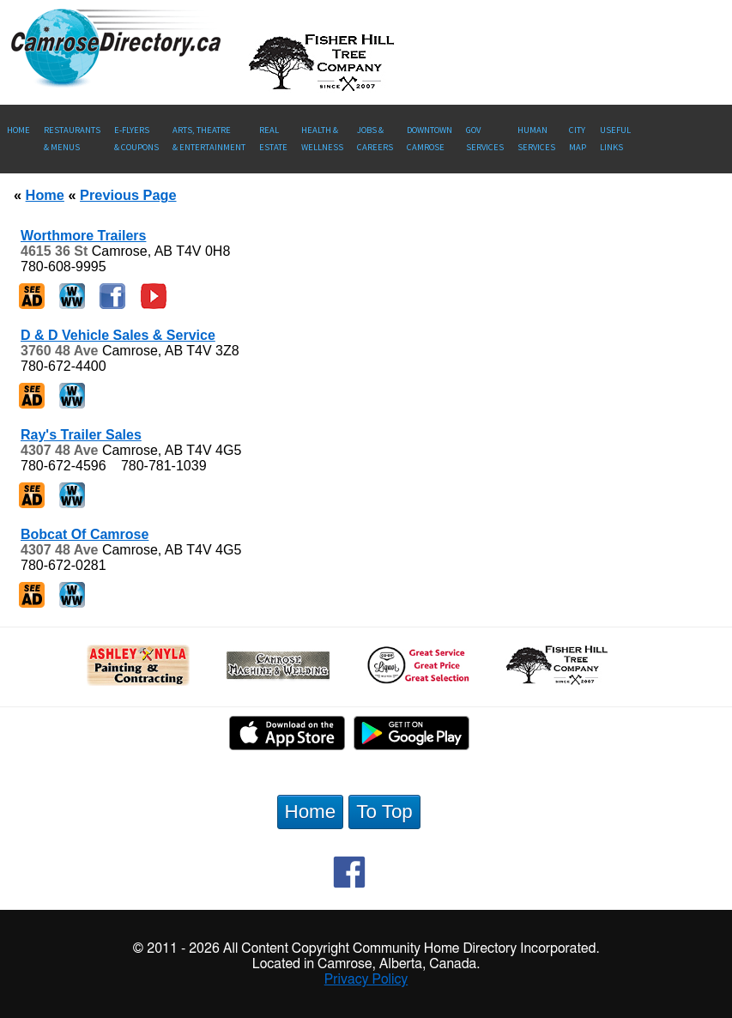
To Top (384, 811)
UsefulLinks (615, 138)
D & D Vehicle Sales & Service (118, 335)
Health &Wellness (322, 138)
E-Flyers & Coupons (136, 138)
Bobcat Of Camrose (84, 534)
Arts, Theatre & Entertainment (208, 138)
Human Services (536, 138)
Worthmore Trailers (83, 235)
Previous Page (128, 195)
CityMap (577, 138)
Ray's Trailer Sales (81, 434)
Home (18, 130)
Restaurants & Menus (72, 138)
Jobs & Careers (375, 138)
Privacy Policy (366, 979)
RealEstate (273, 138)
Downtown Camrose (429, 138)
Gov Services (485, 138)
